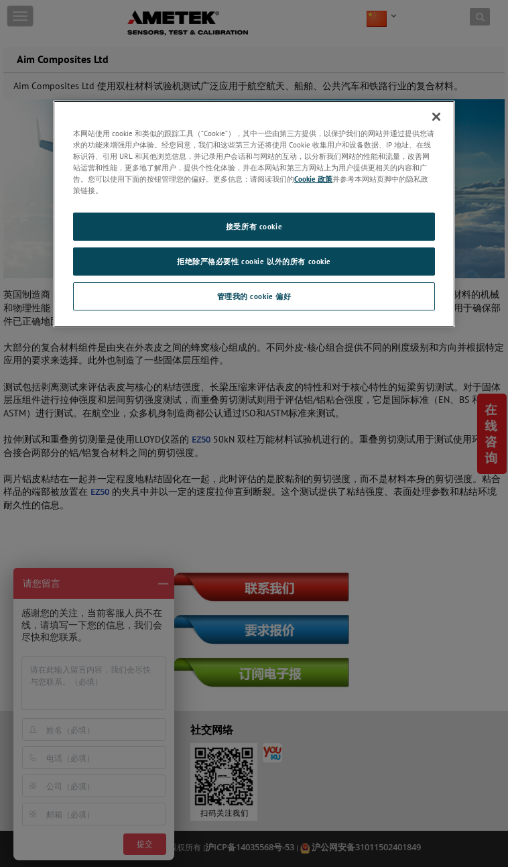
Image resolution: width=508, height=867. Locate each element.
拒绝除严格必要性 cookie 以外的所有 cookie (254, 261)
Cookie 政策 (313, 179)
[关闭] (436, 116)
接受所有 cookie (254, 226)
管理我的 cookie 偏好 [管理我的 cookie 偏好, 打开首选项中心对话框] (254, 296)
